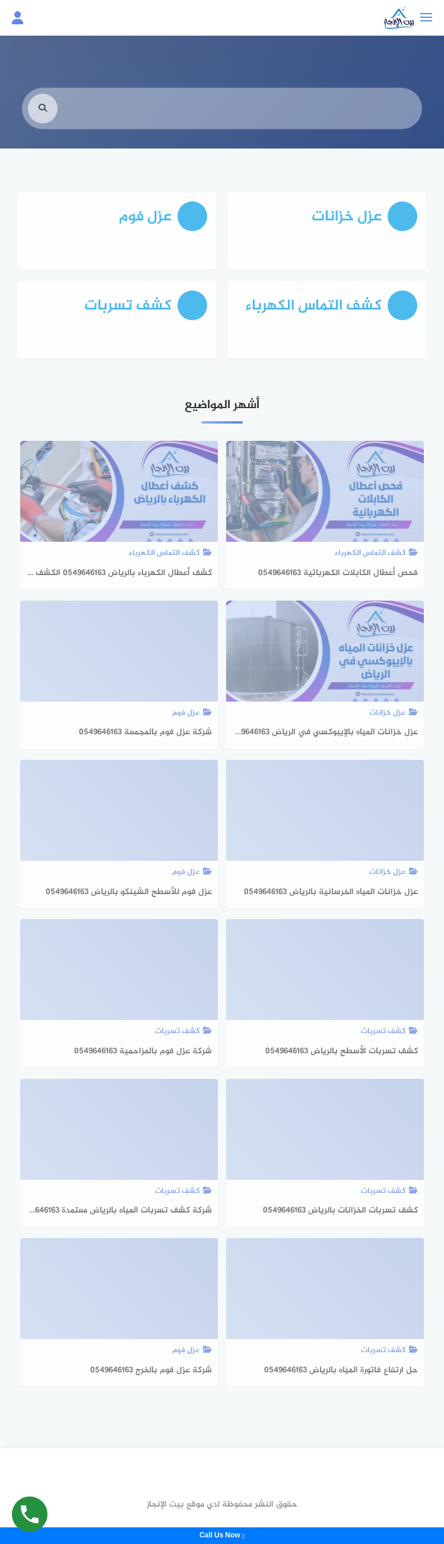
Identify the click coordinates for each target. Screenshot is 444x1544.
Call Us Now (222, 1535)
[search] (43, 116)
